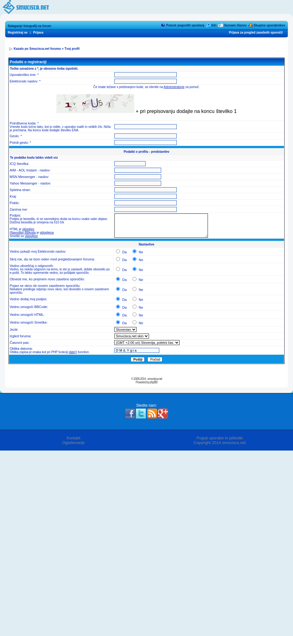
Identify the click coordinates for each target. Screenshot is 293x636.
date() (73, 352)
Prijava (38, 32)
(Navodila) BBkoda (23, 232)
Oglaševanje (73, 442)
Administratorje (174, 87)
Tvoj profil (72, 48)
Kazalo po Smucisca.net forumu (37, 48)
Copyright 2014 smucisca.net (220, 442)
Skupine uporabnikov (269, 25)
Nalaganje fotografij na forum (29, 26)
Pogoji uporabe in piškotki (219, 438)
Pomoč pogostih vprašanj (185, 25)
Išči (214, 25)
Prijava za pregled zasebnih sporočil (255, 32)
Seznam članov (235, 25)
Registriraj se (17, 32)
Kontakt (73, 438)
